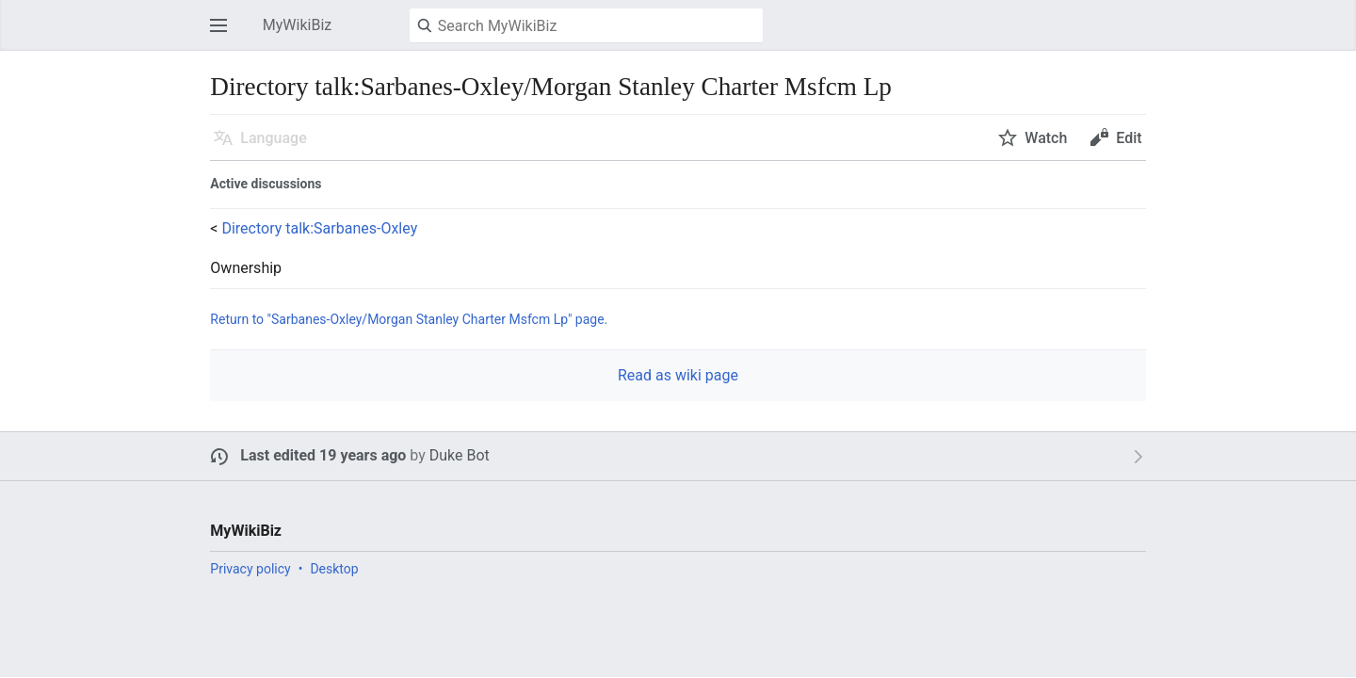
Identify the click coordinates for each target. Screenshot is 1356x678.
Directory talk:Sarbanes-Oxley (319, 228)
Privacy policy (250, 568)
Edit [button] (1128, 138)
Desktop (334, 568)
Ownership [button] (246, 268)
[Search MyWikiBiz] (586, 25)
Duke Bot (459, 455)
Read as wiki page (678, 375)
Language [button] (273, 138)
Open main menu (224, 34)
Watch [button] (1046, 138)
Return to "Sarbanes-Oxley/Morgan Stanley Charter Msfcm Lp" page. (408, 319)
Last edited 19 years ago (323, 455)
